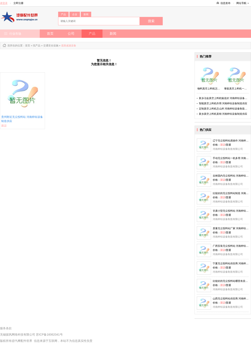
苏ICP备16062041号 (49, 334)
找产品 (36, 45)
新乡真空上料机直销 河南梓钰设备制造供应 (223, 113)
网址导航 (242, 3)
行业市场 (15, 33)
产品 (63, 14)
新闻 (85, 14)
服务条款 (6, 328)
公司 (71, 33)
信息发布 (225, 3)
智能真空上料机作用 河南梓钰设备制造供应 (223, 103)
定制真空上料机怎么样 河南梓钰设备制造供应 (224, 108)
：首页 (26, 45)
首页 (50, 33)
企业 (74, 14)
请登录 (4, 3)
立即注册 (18, 3)
